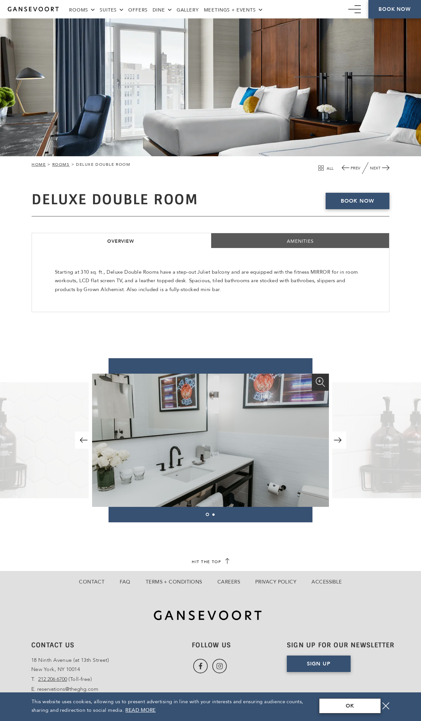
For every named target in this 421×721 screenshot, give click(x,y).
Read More (140, 710)
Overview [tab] (120, 241)
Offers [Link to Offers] (138, 10)
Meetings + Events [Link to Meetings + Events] (230, 10)
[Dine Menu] (170, 9)
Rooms (61, 164)
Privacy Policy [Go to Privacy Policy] (275, 582)
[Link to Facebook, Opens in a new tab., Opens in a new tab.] (200, 666)
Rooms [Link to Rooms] (78, 10)
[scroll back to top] (210, 562)
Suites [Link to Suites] (108, 10)
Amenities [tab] (300, 241)
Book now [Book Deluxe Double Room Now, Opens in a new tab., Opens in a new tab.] (357, 201)
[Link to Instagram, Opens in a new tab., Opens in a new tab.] (219, 666)
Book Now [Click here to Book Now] (394, 9)
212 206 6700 (52, 679)
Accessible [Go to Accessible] (326, 582)
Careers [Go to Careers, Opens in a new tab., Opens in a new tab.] (228, 582)
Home (39, 164)
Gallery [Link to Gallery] (188, 10)
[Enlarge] (320, 382)
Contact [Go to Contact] (92, 582)
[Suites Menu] (121, 9)
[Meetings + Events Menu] (260, 9)
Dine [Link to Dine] (159, 10)
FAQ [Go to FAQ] (125, 582)
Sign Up (329, 666)
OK (350, 705)
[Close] (385, 705)
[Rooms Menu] (93, 9)
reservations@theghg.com (67, 689)
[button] (83, 440)
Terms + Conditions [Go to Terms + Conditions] (174, 582)
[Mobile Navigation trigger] (354, 9)
